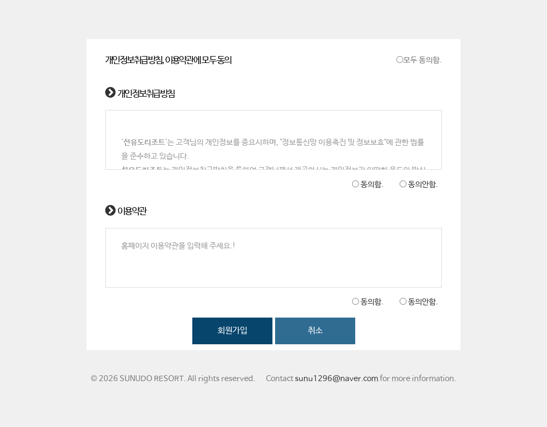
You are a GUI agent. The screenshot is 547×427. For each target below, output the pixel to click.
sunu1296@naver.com (336, 379)
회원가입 (232, 331)
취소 (315, 331)
